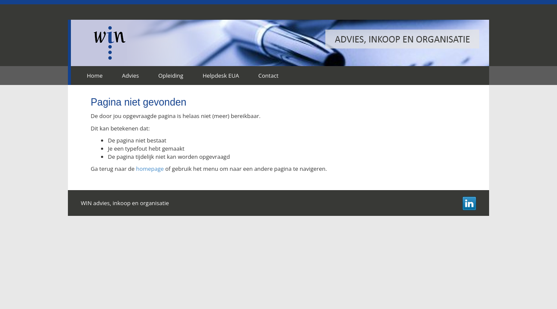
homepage (150, 169)
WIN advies (110, 43)
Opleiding (170, 75)
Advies (130, 75)
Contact (268, 75)
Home (95, 75)
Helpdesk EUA (220, 75)
